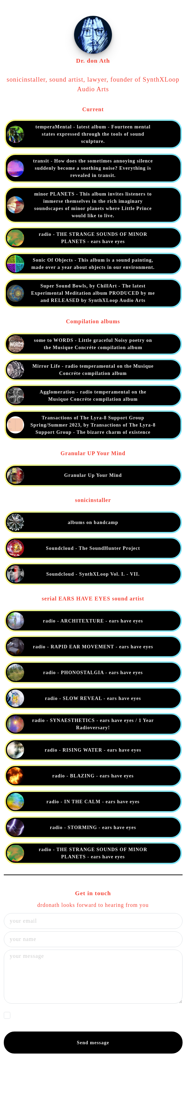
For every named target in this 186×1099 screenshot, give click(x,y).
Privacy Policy (31, 1020)
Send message (93, 1042)
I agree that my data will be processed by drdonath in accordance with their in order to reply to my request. (92, 1017)
